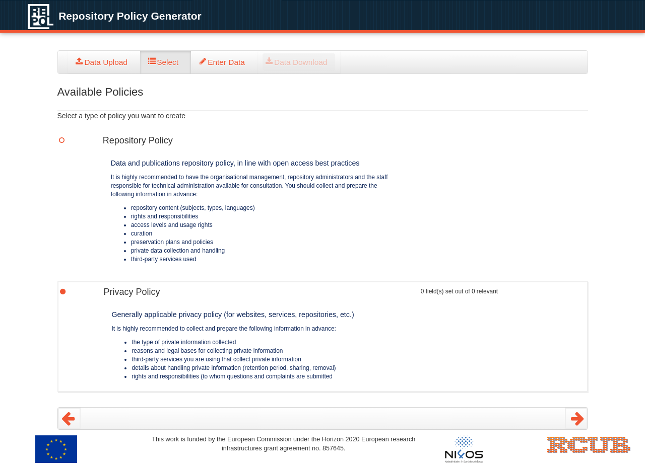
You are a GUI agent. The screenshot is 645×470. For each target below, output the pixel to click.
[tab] (104, 62)
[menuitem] (104, 62)
